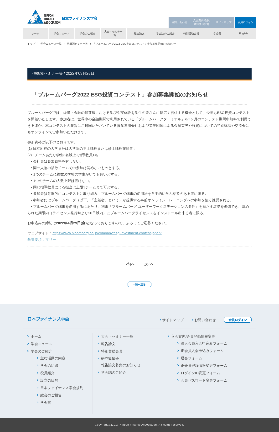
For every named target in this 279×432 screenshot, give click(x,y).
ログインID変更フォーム (198, 373)
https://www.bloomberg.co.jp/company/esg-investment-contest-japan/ (107, 233)
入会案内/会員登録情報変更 (201, 22)
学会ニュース (61, 33)
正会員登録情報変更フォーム (202, 365)
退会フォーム (189, 358)
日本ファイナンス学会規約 (60, 388)
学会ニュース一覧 (51, 43)
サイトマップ (224, 22)
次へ (148, 264)
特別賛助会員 (191, 33)
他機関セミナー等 (77, 43)
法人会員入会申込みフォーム (202, 343)
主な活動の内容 (51, 358)
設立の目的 (47, 380)
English (243, 33)
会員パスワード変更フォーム (202, 380)
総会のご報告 (49, 395)
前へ (130, 264)
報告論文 (139, 33)
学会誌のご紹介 (165, 33)
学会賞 (217, 33)
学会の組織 (47, 365)
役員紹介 (46, 373)
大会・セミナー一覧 (113, 33)
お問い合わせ (179, 22)
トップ (31, 43)
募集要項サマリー (41, 239)
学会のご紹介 (87, 33)
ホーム (35, 33)
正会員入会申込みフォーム (200, 351)
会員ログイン (245, 22)
